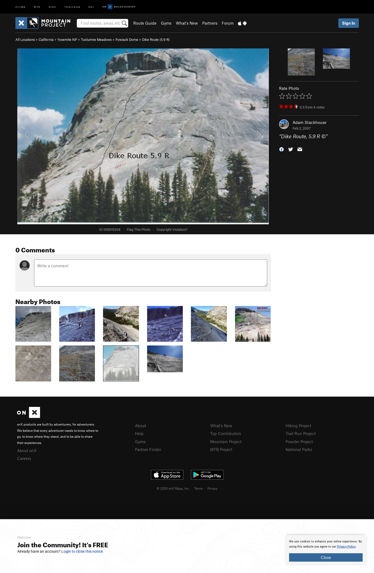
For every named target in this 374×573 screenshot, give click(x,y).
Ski (91, 6)
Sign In (348, 23)
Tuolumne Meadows (96, 39)
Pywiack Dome (126, 39)
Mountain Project (225, 441)
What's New (187, 23)
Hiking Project (298, 425)
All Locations (25, 39)
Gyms (166, 23)
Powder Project (299, 441)
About (140, 425)
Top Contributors (225, 433)
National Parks (299, 449)
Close (326, 557)
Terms (198, 488)
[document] (326, 550)
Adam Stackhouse (309, 122)
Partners (209, 23)
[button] (281, 149)
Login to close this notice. (82, 551)
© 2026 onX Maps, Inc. (173, 488)
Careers (24, 458)
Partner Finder (148, 449)
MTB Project (221, 449)
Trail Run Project (301, 433)
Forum (228, 23)
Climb (20, 6)
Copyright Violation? (172, 229)
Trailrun (72, 6)
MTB (37, 6)
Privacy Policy (346, 546)
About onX (27, 450)
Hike (52, 6)
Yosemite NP (67, 39)
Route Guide (145, 23)
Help (139, 433)
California (46, 39)
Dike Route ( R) (156, 39)
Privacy (212, 488)
